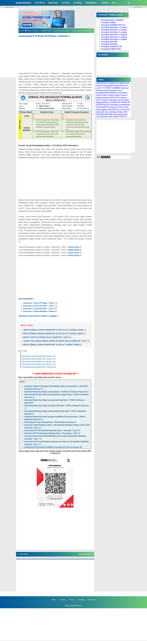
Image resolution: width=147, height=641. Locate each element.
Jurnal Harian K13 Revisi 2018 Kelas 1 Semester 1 (44, 36)
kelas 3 (106, 95)
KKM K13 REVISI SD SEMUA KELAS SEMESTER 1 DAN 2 (46, 337)
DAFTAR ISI (39, 3)
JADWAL (113, 93)
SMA (102, 114)
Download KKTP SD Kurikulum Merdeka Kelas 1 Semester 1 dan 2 (51, 430)
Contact (62, 600)
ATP (117, 83)
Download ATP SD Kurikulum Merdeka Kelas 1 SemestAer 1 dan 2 (51, 433)
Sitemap (81, 600)
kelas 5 (118, 95)
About (53, 600)
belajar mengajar (103, 85)
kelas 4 (112, 95)
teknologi (117, 114)
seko (107, 112)
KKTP (111, 97)
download (125, 88)
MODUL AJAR (108, 102)
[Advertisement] (55, 55)
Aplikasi (112, 83)
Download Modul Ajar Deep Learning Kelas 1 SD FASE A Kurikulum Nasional (55, 392)
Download (28, 311)
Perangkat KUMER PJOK (111, 49)
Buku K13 (124, 85)
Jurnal (119, 93)
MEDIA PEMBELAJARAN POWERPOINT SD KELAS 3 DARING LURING (51, 345)
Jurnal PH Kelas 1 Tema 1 (45, 303)
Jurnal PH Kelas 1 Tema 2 (44, 306)
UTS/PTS (122, 117)
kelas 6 (124, 95)
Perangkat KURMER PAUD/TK (113, 25)
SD (103, 112)
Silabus (121, 112)
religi (110, 109)
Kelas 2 (99, 95)
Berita (113, 85)
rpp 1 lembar (121, 109)
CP (105, 88)
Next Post (24, 554)
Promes (120, 107)
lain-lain (120, 100)
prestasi (113, 107)
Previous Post (84, 554)
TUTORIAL (77, 3)
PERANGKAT (92, 2)
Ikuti (115, 2)
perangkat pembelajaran (120, 105)
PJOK (98, 107)
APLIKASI (66, 3)
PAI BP (99, 105)
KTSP (116, 97)
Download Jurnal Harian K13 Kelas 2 (37, 356)
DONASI (105, 3)
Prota (126, 107)
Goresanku (113, 90)
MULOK (117, 102)
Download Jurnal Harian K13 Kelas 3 (37, 359)
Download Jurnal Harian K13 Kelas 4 (37, 361)
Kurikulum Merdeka (109, 100)
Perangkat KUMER (108, 22)
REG (98, 109)
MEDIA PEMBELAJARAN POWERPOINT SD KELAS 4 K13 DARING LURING (53, 333)
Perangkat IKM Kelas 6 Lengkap (114, 39)
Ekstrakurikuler (102, 90)
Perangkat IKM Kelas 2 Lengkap (114, 30)
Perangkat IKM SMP (109, 42)
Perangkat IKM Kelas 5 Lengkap (114, 37)
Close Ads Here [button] (9, 7)
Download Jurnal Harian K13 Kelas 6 (38, 367)
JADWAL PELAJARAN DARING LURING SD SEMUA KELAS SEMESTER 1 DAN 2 (55, 341)
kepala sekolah (102, 97)
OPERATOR (125, 102)
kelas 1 (125, 93)
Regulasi (103, 109)
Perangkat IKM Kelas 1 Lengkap (114, 27)
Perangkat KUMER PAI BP (111, 46)
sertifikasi (113, 112)
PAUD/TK (106, 105)
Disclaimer (92, 600)
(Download (27, 303)
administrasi (101, 83)
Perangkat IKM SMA (109, 44)
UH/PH (110, 117)
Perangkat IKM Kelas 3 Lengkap (114, 32)
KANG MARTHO (23, 3)
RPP (114, 109)
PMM (103, 107)
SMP (111, 114)
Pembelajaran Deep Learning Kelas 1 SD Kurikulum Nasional (49, 422)
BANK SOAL (53, 3)
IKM (107, 93)
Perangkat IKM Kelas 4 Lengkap (114, 34)
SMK (107, 114)
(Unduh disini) (73, 247)
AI (108, 83)
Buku (118, 85)
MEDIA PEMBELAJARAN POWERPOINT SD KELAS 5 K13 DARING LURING (53, 330)
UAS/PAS (103, 117)
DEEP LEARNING (113, 88)
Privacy (71, 600)
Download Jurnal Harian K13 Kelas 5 (37, 364)
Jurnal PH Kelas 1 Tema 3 (44, 308)
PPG (108, 107)
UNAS (116, 117)
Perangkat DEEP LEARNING (112, 20)
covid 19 (99, 88)
